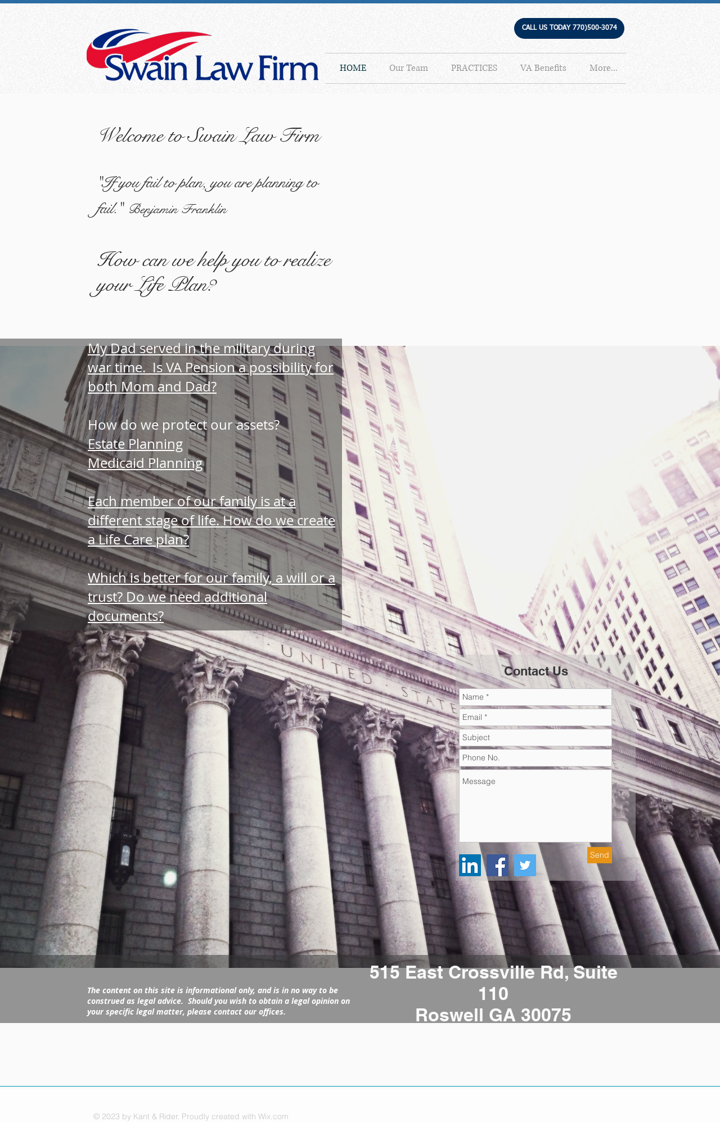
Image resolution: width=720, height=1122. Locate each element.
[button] (569, 28)
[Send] (599, 855)
